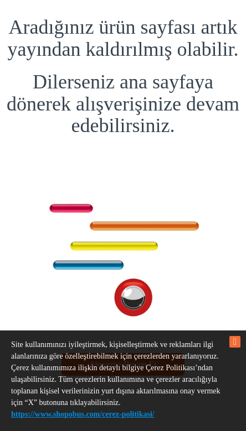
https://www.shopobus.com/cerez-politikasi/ (83, 414)
